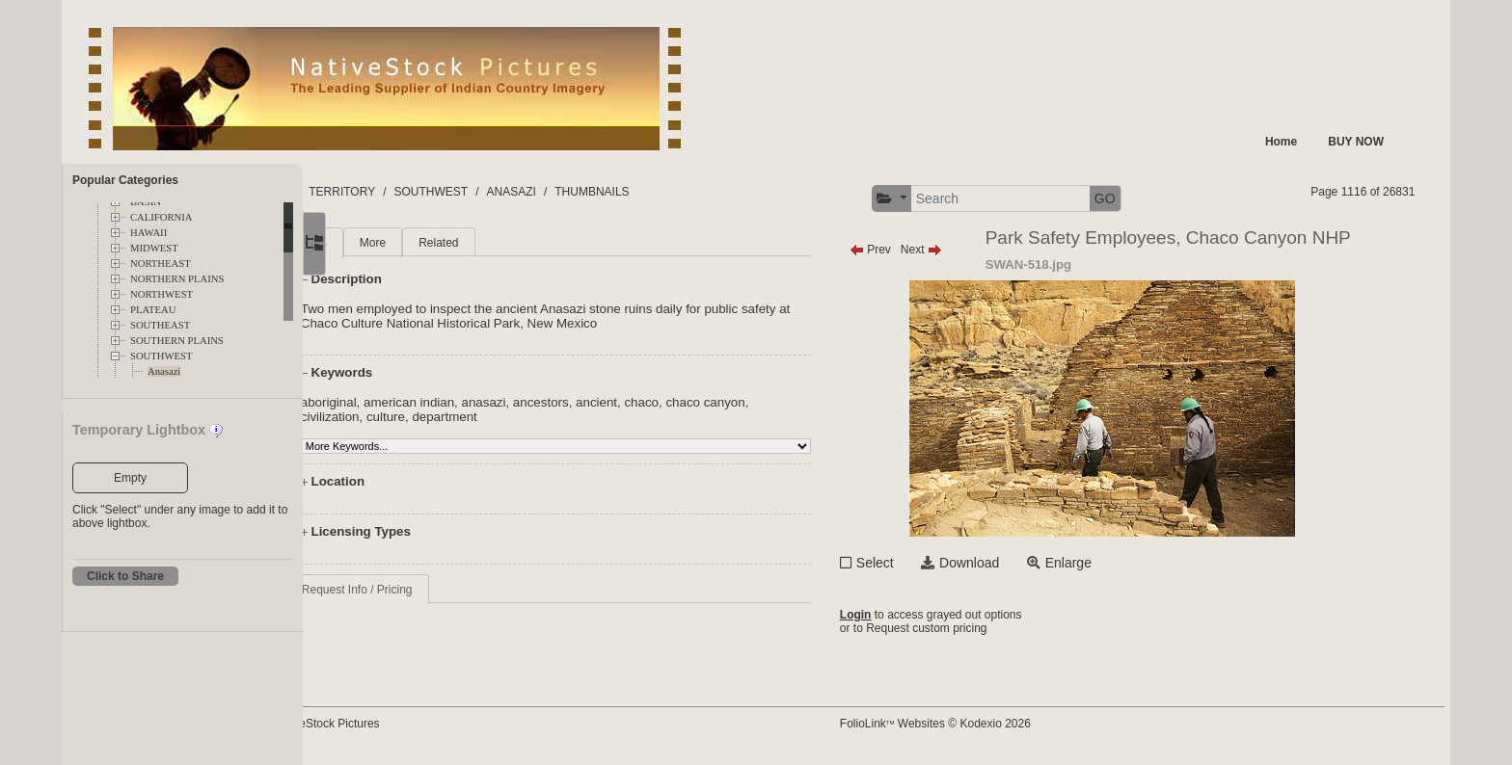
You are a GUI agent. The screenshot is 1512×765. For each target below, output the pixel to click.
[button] (953, 199)
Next (982, 249)
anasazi (564, 402)
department (525, 416)
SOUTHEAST (160, 325)
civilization (410, 416)
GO (1165, 198)
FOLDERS (393, 191)
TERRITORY (473, 191)
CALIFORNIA (161, 217)
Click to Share (125, 576)
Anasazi (164, 371)
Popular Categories (125, 180)
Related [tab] (518, 243)
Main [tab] (394, 243)
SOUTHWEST (161, 356)
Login (916, 614)
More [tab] (453, 243)
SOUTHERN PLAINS (177, 340)
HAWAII (148, 232)
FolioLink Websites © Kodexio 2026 (996, 723)
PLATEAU (153, 309)
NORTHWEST (161, 294)
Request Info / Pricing (437, 589)
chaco (722, 402)
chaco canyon (785, 402)
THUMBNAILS (723, 191)
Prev (931, 249)
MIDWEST (154, 248)
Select (936, 562)
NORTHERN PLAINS (177, 279)
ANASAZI (641, 191)
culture (465, 416)
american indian (489, 402)
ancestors (621, 402)
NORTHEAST (160, 263)
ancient (676, 402)
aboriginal (409, 402)
